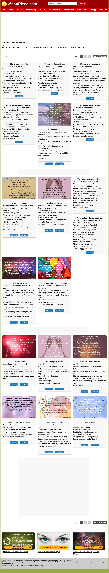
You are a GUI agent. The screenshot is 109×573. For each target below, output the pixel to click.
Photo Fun (103, 10)
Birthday (18, 10)
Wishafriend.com (6, 560)
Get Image (59, 164)
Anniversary (69, 10)
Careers (41, 565)
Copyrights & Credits (23, 565)
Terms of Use (12, 565)
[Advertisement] (55, 26)
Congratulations (55, 10)
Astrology (92, 10)
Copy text (19, 96)
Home (4, 10)
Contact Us (4, 565)
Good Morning (30, 10)
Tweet (6, 56)
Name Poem (81, 10)
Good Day (42, 10)
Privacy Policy (34, 565)
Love (11, 10)
